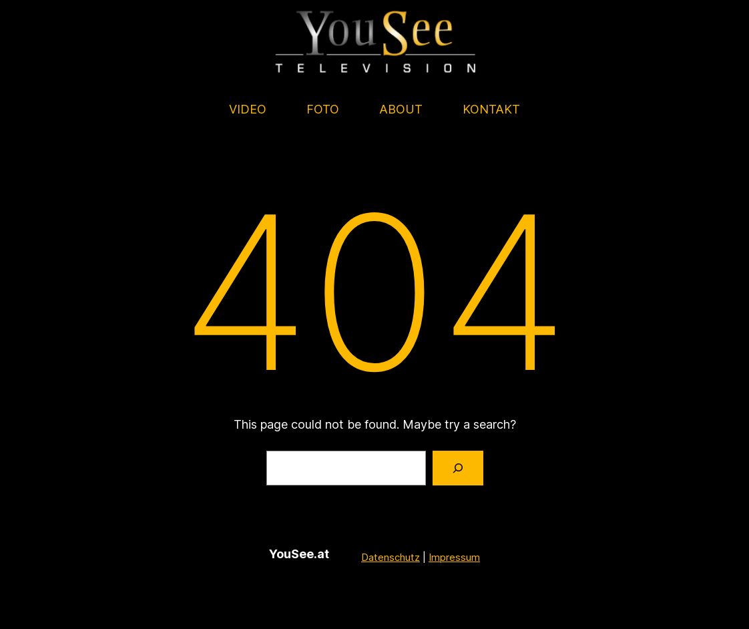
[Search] (458, 468)
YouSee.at (299, 554)
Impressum (454, 556)
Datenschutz (390, 556)
